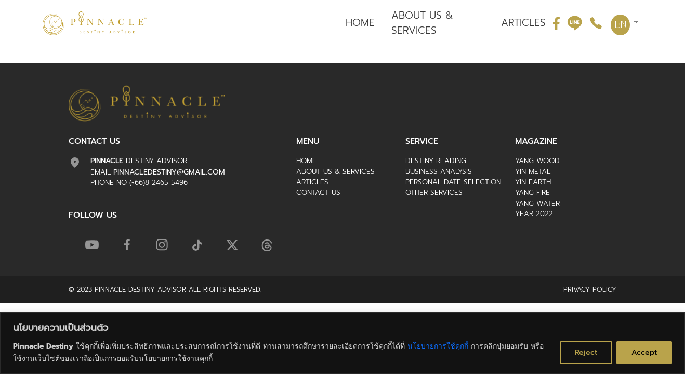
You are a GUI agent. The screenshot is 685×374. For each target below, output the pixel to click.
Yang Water (537, 203)
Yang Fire (532, 192)
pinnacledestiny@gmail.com (169, 172)
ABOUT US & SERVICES (422, 23)
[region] (342, 343)
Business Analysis (438, 171)
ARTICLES (523, 23)
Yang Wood (537, 160)
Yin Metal (532, 171)
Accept (644, 352)
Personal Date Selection (453, 182)
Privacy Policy (589, 290)
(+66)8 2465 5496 (158, 182)
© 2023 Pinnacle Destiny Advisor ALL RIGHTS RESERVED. (165, 290)
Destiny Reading (435, 160)
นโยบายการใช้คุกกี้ (437, 346)
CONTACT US (318, 192)
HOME (360, 23)
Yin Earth (533, 182)
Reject (586, 352)
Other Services (434, 192)
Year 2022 (534, 213)
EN (620, 25)
